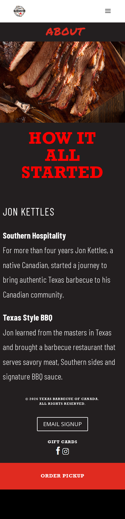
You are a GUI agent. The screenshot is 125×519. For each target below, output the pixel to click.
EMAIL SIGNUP (62, 424)
